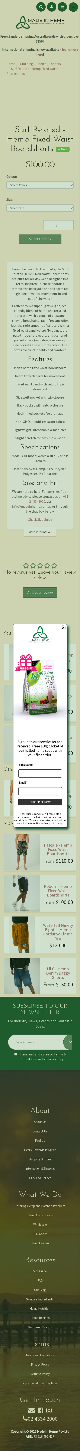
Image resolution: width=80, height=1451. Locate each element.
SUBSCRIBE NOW (40, 802)
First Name (26, 765)
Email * (23, 782)
